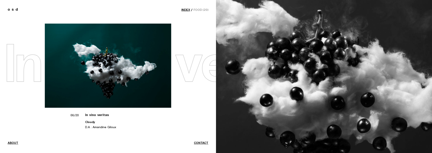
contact (201, 143)
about (13, 143)
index (185, 9)
